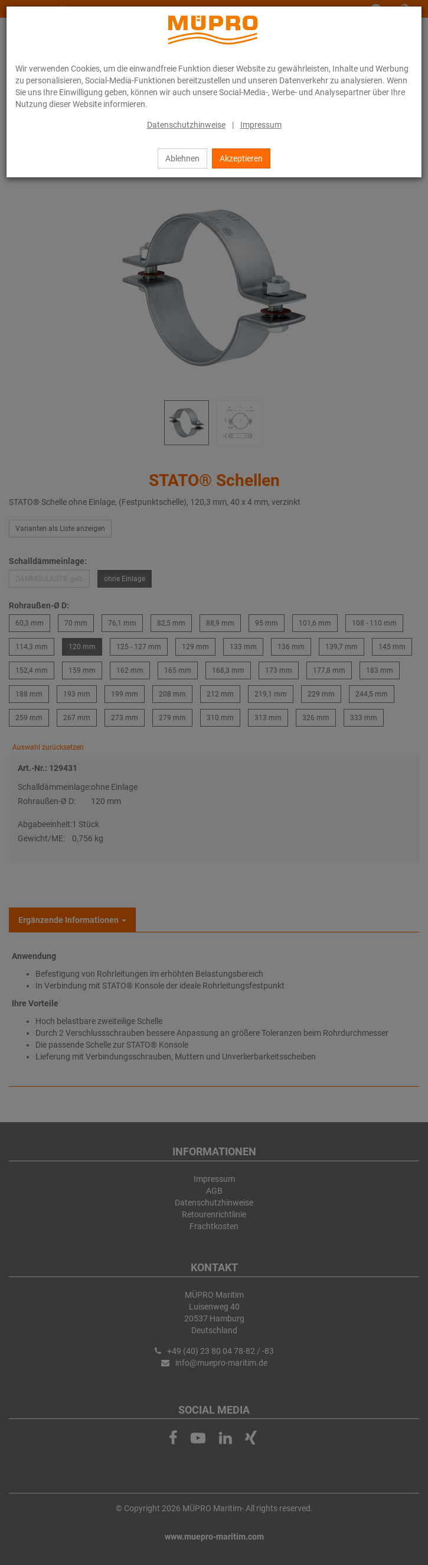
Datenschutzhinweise (186, 124)
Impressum (261, 124)
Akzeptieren (241, 158)
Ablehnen (182, 158)
